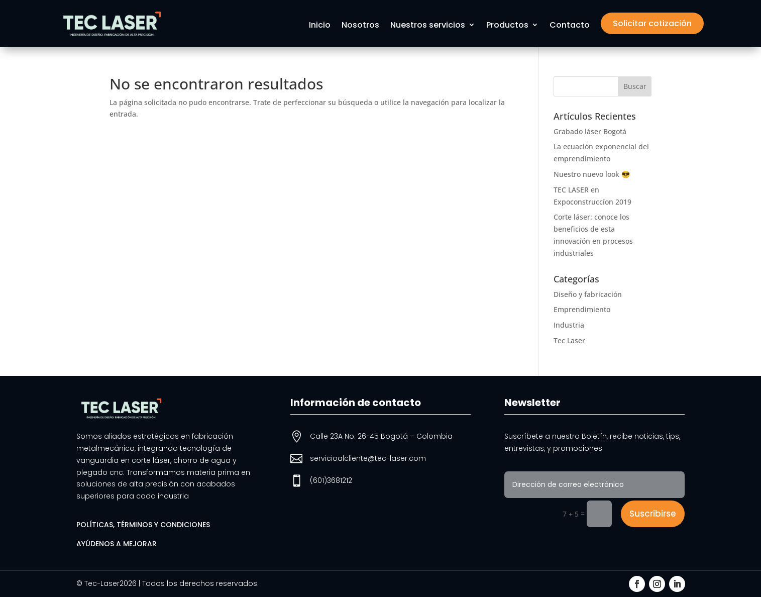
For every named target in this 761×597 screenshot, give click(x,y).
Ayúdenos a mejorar (116, 544)
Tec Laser (569, 340)
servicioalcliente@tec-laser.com (368, 458)
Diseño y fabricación (588, 294)
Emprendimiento (582, 309)
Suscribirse (652, 514)
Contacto (570, 26)
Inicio (320, 26)
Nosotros (360, 26)
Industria (569, 325)
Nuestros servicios (427, 26)
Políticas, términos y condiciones (143, 525)
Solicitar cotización (652, 23)
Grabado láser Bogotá (590, 131)
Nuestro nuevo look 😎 (592, 174)
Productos (507, 26)
